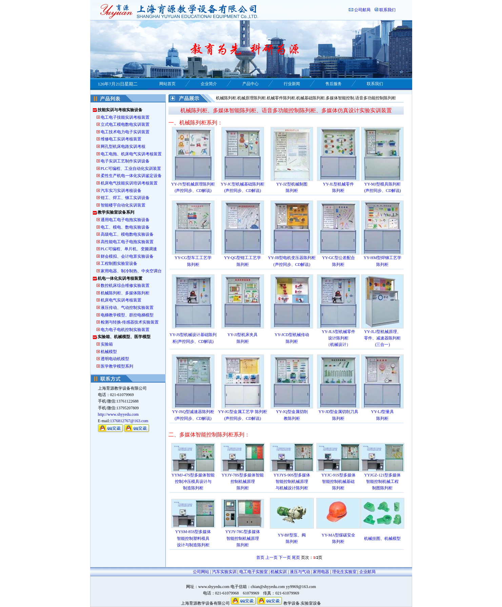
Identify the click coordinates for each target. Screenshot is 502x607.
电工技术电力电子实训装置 (125, 132)
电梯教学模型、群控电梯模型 (127, 315)
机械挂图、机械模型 (382, 538)
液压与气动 (300, 571)
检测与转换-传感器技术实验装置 (130, 322)
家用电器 (321, 571)
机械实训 (278, 571)
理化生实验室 (344, 571)
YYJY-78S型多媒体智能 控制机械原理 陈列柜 (243, 481)
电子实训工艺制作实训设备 (125, 161)
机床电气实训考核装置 (121, 300)
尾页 (296, 557)
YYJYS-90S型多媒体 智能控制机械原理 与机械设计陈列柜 (292, 481)
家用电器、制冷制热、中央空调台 (131, 271)
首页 (260, 557)
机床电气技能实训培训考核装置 (129, 183)
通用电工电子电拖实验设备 (125, 219)
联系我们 (387, 9)
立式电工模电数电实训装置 (125, 124)
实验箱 (107, 344)
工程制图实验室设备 (119, 263)
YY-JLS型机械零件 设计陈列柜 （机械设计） (338, 338)
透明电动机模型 (115, 358)
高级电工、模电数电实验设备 (127, 234)
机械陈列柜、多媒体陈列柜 (125, 293)
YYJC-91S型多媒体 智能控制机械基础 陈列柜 (338, 481)
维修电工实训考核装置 (121, 139)
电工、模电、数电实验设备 (125, 227)
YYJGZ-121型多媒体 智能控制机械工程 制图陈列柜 (382, 481)
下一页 (285, 557)
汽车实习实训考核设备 (121, 190)
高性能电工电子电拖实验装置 (127, 241)
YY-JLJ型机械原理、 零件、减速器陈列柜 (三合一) (382, 338)
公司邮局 (362, 9)
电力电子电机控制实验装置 (125, 329)
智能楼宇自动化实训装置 (123, 205)
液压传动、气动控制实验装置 (127, 307)
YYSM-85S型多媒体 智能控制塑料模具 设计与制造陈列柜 (193, 538)
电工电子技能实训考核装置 (125, 117)
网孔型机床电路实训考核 (123, 146)
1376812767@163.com (129, 420)
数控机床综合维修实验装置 (125, 285)
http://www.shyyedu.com (118, 414)
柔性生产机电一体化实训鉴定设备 (131, 175)
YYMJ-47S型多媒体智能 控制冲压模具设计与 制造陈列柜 (193, 481)
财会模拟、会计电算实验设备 (127, 256)
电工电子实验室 (253, 571)
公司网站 (201, 571)
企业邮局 (367, 571)
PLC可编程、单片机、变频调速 (129, 249)
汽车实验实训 (224, 571)
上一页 (271, 557)
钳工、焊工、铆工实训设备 (125, 197)
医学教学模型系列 (117, 366)
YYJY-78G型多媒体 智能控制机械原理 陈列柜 (242, 538)
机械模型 (109, 351)
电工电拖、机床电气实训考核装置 (131, 154)
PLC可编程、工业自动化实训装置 (131, 168)
